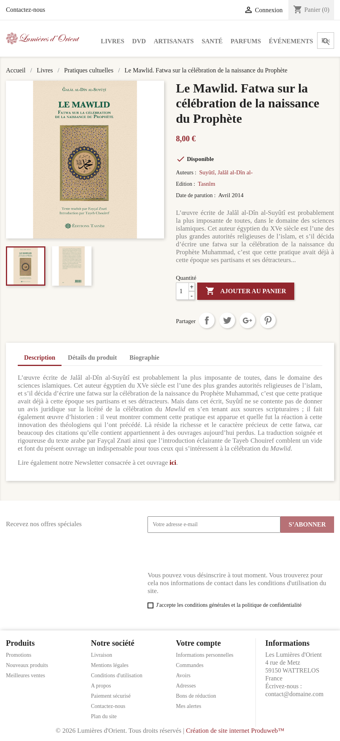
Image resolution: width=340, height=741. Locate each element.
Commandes (190, 665)
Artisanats (174, 41)
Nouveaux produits (27, 665)
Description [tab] (39, 357)
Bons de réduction (196, 696)
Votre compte (198, 643)
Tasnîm (206, 184)
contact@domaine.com (294, 694)
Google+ (247, 320)
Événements (291, 41)
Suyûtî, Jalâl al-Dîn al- (226, 172)
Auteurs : (187, 173)
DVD (139, 41)
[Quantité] (185, 291)
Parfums (246, 41)
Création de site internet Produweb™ (235, 730)
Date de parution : (196, 195)
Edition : (186, 184)
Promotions (19, 655)
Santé (212, 41)
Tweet (227, 320)
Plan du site (104, 716)
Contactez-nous (25, 9)
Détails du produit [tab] (92, 357)
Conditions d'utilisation (116, 675)
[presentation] (207, 552)
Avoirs (183, 675)
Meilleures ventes (25, 675)
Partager (207, 320)
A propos (101, 686)
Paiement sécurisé (111, 696)
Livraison (101, 655)
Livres (113, 41)
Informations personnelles (205, 655)
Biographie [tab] (144, 357)
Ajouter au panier (245, 291)
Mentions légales (110, 665)
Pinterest (268, 320)
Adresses (186, 686)
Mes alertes (188, 706)
